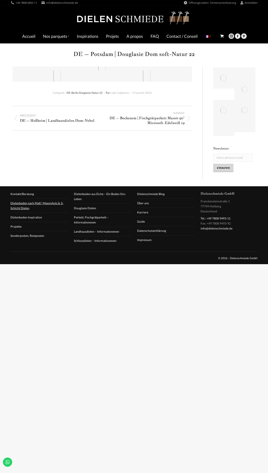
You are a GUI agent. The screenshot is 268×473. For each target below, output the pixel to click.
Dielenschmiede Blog (151, 194)
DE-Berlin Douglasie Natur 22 (85, 92)
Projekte (16, 226)
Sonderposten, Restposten (27, 235)
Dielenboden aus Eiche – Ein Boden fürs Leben (99, 196)
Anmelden (249, 3)
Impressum (144, 240)
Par (117, 92)
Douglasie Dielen (85, 208)
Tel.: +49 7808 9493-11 (216, 218)
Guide (141, 221)
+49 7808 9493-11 (26, 3)
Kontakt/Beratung (22, 194)
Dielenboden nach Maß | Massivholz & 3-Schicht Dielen (36, 205)
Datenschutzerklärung (151, 230)
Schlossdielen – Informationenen (95, 240)
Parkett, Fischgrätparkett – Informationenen (91, 220)
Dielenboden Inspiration (26, 217)
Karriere (142, 212)
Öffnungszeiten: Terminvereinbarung (209, 3)
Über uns (143, 203)
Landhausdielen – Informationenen (96, 231)
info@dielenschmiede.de (62, 3)
